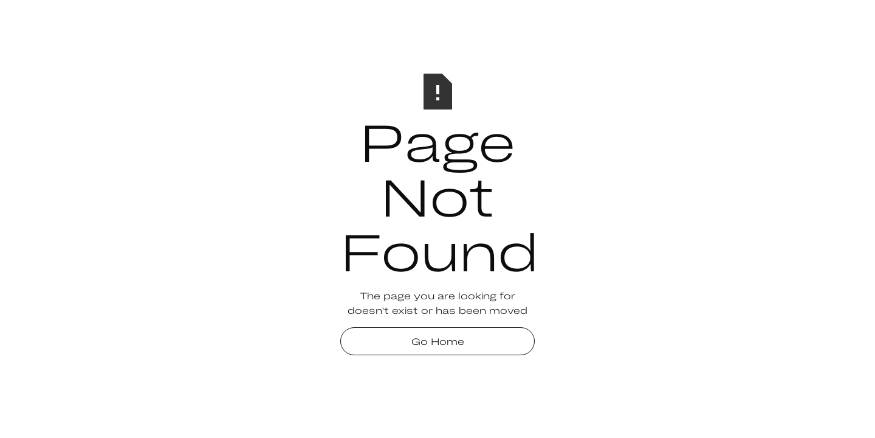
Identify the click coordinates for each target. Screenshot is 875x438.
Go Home (437, 341)
